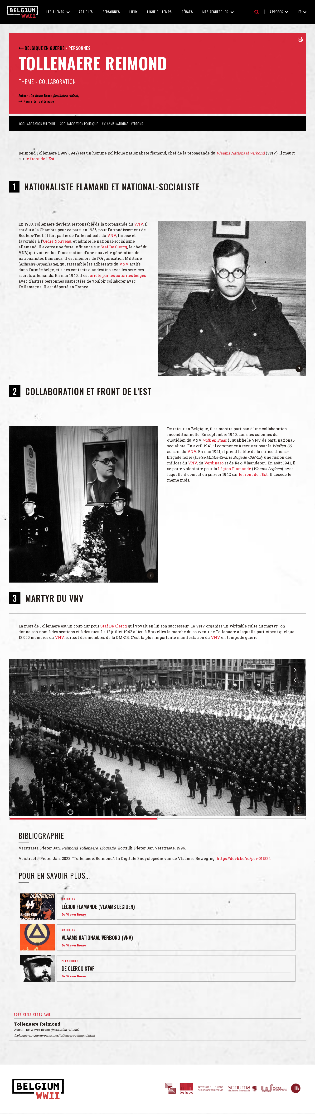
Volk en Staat (214, 440)
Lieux (133, 11)
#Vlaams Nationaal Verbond (122, 123)
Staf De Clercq (114, 246)
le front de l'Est (39, 158)
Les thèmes (55, 11)
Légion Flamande (234, 468)
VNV (138, 224)
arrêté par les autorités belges (118, 275)
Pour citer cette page (39, 101)
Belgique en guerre (44, 48)
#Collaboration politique (79, 123)
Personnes (111, 11)
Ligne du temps (159, 11)
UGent (74, 95)
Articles (86, 11)
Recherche (256, 12)
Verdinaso (213, 462)
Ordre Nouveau (57, 241)
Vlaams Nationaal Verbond (240, 152)
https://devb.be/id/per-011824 (244, 858)
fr (299, 11)
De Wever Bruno (41, 95)
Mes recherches (215, 11)
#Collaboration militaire (38, 123)
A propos (276, 11)
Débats (187, 11)
